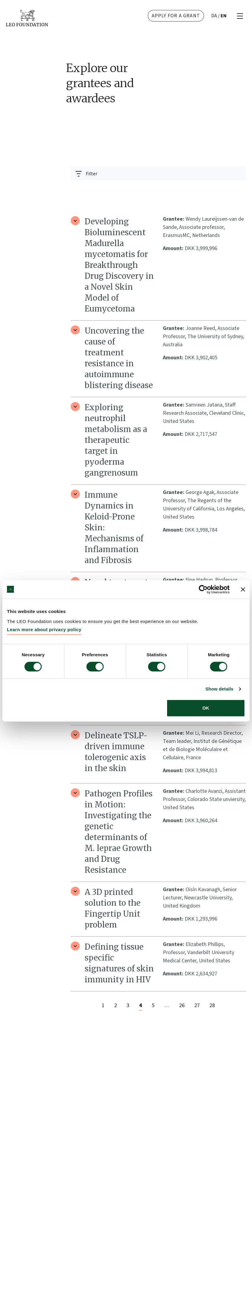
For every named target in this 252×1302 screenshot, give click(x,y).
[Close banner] (243, 589)
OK (205, 707)
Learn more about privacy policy (44, 629)
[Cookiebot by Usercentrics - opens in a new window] (203, 589)
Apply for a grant (176, 15)
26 (182, 1005)
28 (212, 1005)
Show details (219, 688)
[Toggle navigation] (86, 173)
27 (197, 1005)
